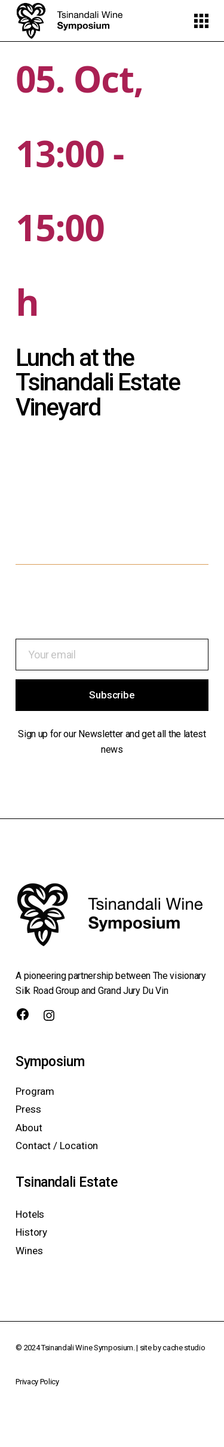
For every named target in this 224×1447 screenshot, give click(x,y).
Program (35, 1091)
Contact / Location (57, 1146)
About (29, 1128)
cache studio (183, 1347)
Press (28, 1109)
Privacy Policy (37, 1381)
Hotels (30, 1214)
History (31, 1232)
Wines (29, 1251)
